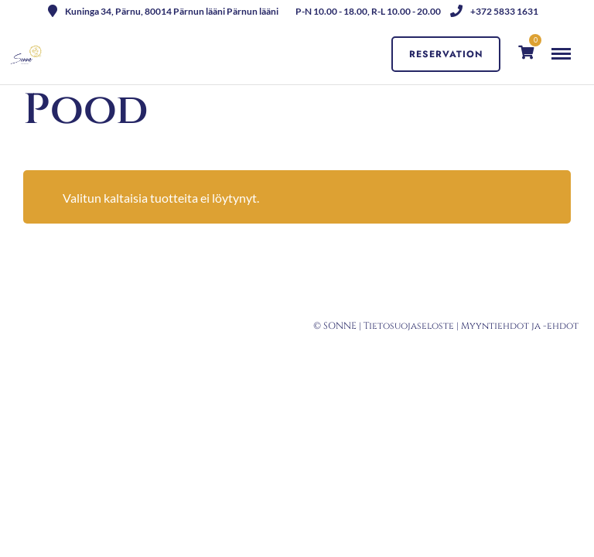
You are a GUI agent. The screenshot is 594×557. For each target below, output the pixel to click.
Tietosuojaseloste (409, 326)
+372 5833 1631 (494, 11)
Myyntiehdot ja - (504, 326)
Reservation (446, 54)
